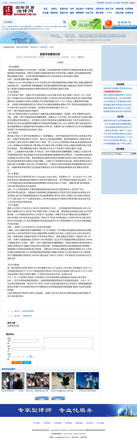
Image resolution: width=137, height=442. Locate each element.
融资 (72, 13)
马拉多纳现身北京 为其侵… (13, 391)
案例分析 (44, 47)
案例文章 (64, 13)
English (132, 3)
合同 (72, 9)
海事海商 (80, 13)
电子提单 (54, 27)
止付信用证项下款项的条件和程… (118, 101)
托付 (48, 29)
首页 (46, 9)
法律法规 (119, 9)
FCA (44, 29)
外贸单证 (89, 9)
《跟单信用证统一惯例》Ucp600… (118, 130)
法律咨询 (129, 13)
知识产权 (89, 13)
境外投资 (100, 13)
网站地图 (124, 3)
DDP (60, 27)
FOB (45, 27)
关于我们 (36, 423)
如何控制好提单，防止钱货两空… (118, 98)
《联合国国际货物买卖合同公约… (118, 127)
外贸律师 (129, 9)
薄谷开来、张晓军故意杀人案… (38, 391)
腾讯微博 (100, 3)
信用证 (54, 9)
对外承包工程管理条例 (87, 391)
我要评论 (80, 57)
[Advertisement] (119, 63)
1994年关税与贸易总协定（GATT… (119, 137)
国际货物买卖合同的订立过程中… (118, 108)
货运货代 (80, 9)
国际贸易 (27, 27)
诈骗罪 (9, 27)
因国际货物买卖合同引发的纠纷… (118, 111)
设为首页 (108, 3)
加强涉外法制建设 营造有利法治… (118, 88)
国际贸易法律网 (22, 47)
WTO (109, 13)
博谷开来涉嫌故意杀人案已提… (63, 391)
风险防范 (54, 13)
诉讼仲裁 (119, 13)
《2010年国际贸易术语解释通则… (118, 124)
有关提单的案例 (28, 311)
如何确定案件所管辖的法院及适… (118, 105)
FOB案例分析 (27, 316)
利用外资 (100, 9)
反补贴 (17, 29)
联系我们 (47, 423)
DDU (40, 29)
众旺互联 (83, 437)
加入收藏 (116, 3)
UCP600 (21, 27)
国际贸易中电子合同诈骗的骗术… (118, 121)
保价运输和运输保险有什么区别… (118, 95)
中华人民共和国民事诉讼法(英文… (118, 134)
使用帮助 (68, 423)
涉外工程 (109, 9)
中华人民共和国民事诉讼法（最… (118, 140)
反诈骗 (46, 13)
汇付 (49, 27)
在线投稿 (58, 423)
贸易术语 (64, 9)
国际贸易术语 (25, 29)
